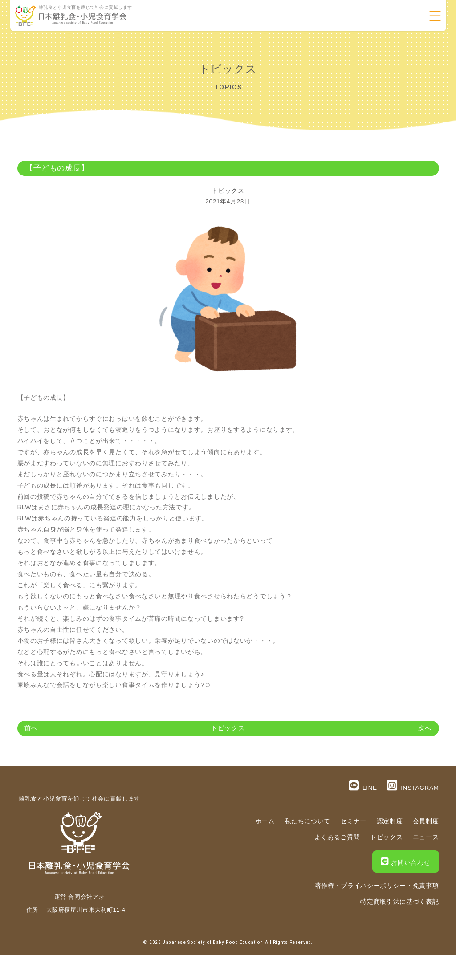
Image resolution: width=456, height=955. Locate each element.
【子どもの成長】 (57, 168)
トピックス (228, 190)
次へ (425, 728)
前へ (31, 728)
